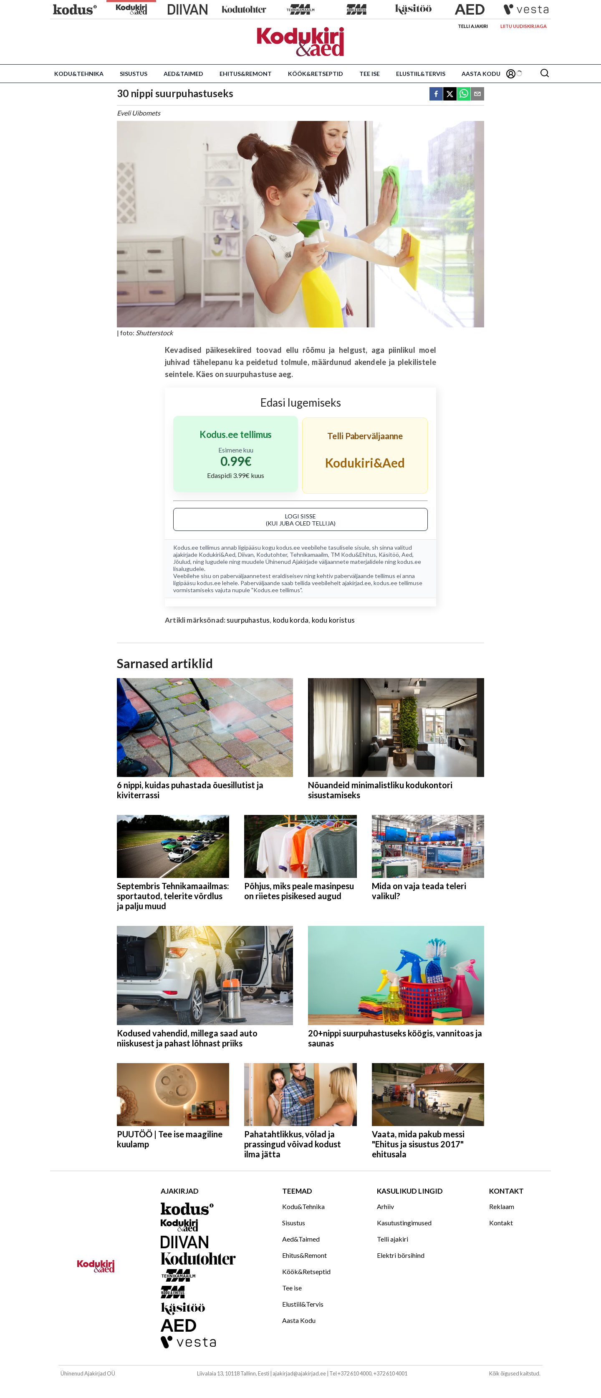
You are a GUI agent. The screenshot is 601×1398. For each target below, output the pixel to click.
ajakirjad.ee (356, 582)
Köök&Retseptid (315, 73)
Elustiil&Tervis (420, 73)
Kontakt (501, 1223)
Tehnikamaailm (309, 554)
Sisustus (133, 73)
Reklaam (501, 1206)
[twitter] (450, 94)
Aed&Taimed (183, 73)
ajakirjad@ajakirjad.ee (299, 1373)
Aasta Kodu (481, 73)
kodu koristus (333, 620)
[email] (477, 94)
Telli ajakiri (473, 26)
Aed (407, 554)
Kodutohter (271, 554)
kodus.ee (288, 547)
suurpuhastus (248, 620)
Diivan (246, 554)
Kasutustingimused (404, 1223)
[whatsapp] (463, 94)
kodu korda (291, 620)
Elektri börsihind (400, 1255)
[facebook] (436, 94)
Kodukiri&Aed (217, 554)
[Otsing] (544, 73)
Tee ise (369, 73)
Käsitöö (389, 554)
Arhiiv (385, 1206)
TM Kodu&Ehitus (353, 554)
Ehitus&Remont (246, 73)
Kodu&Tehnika (79, 73)
